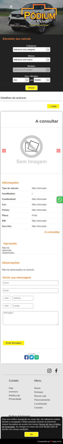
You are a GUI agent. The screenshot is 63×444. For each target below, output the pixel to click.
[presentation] (24, 333)
